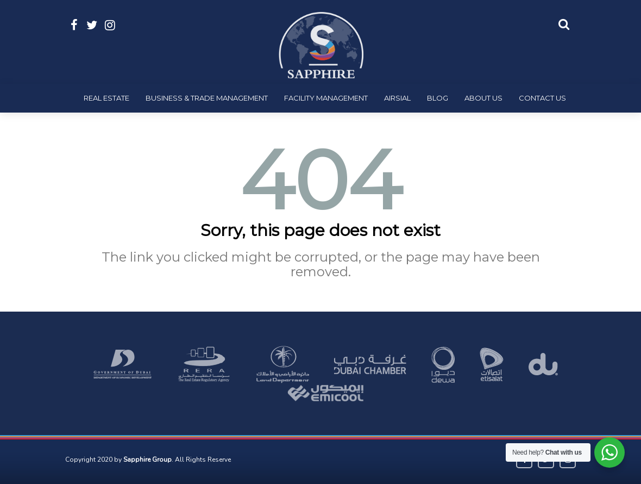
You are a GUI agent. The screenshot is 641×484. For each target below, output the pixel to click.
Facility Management (326, 98)
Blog (437, 98)
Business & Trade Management (207, 98)
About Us (483, 98)
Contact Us (542, 98)
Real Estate (106, 98)
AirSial (397, 98)
